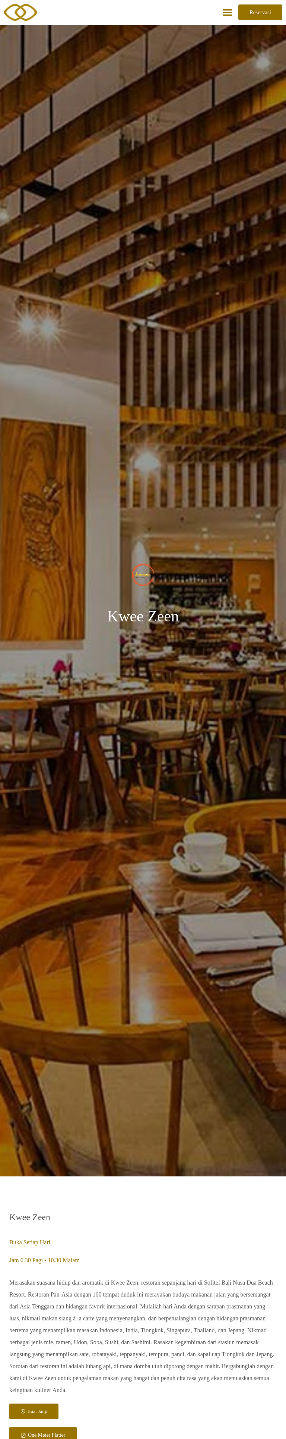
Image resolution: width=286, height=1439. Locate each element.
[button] (227, 12)
